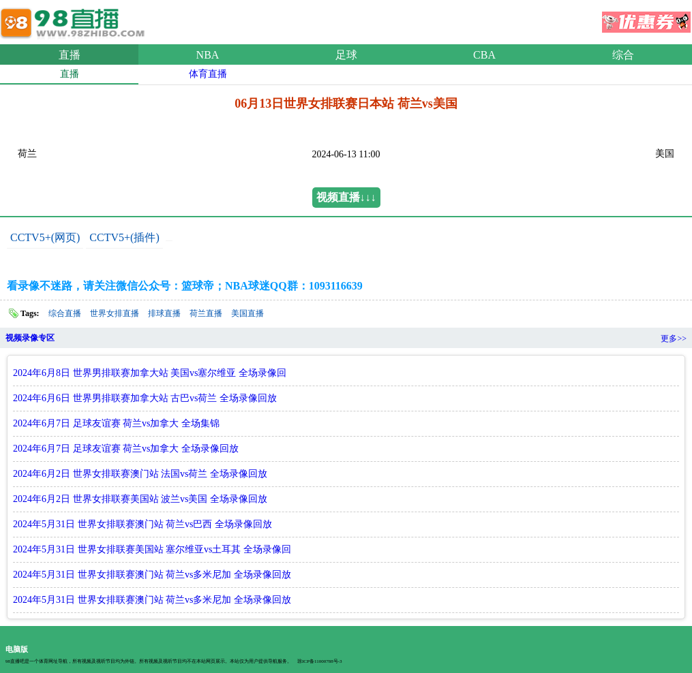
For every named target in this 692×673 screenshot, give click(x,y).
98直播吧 (75, 20)
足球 (346, 55)
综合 (623, 55)
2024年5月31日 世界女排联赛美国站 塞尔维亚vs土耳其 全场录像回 (152, 549)
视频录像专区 (30, 338)
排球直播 (164, 313)
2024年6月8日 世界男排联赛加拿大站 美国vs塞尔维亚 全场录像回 (149, 373)
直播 (69, 55)
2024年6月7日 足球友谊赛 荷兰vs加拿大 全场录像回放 (126, 448)
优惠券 (646, 18)
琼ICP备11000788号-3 (319, 661)
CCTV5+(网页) (45, 237)
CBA (484, 55)
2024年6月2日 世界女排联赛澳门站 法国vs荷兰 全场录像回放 (140, 474)
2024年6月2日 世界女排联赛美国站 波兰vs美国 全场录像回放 (140, 499)
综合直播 (64, 313)
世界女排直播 (114, 313)
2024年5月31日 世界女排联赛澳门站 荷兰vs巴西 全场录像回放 (142, 524)
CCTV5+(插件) (124, 237)
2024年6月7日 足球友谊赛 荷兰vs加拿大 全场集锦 (116, 423)
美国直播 (247, 313)
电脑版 (16, 649)
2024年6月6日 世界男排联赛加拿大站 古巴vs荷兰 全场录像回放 (145, 398)
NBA (208, 55)
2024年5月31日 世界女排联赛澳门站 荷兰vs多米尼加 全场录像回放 (152, 574)
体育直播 (208, 74)
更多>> (674, 338)
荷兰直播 (206, 313)
